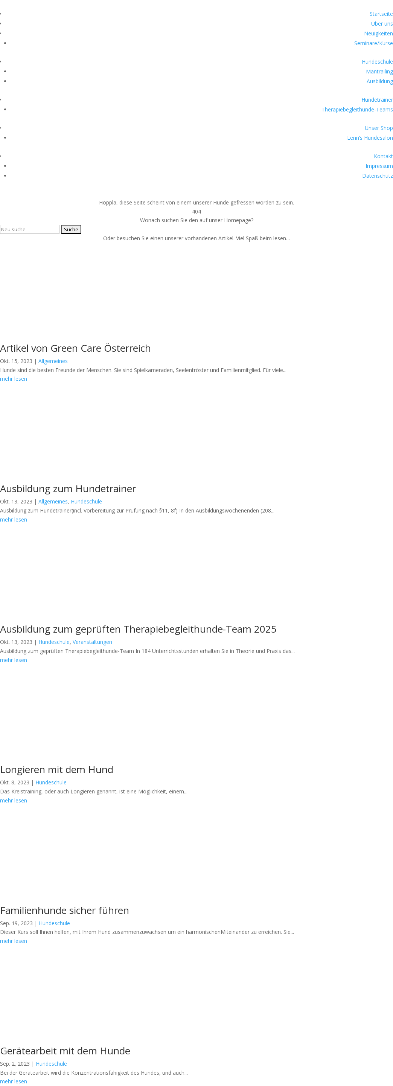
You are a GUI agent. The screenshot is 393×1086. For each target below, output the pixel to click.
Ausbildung (380, 81)
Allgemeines (53, 361)
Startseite (381, 13)
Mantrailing (379, 71)
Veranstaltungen (92, 641)
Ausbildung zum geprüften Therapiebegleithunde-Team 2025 (138, 629)
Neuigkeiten (378, 33)
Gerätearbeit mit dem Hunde (65, 1050)
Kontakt (383, 156)
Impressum (379, 165)
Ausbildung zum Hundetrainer (68, 488)
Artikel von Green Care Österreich (75, 348)
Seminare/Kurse (373, 43)
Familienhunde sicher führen (64, 910)
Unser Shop (379, 127)
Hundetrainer (377, 99)
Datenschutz (377, 175)
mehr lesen (13, 1081)
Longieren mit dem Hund (56, 769)
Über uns (382, 23)
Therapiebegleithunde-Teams (357, 109)
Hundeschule (377, 61)
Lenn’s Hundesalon (370, 137)
